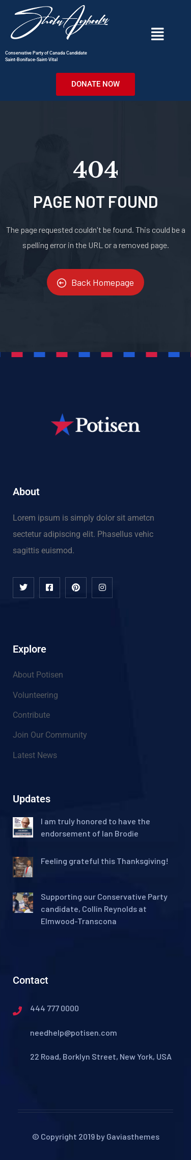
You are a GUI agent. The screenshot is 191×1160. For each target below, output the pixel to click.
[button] (157, 33)
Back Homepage (95, 282)
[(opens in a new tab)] (23, 824)
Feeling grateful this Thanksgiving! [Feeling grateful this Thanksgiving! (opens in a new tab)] (105, 861)
